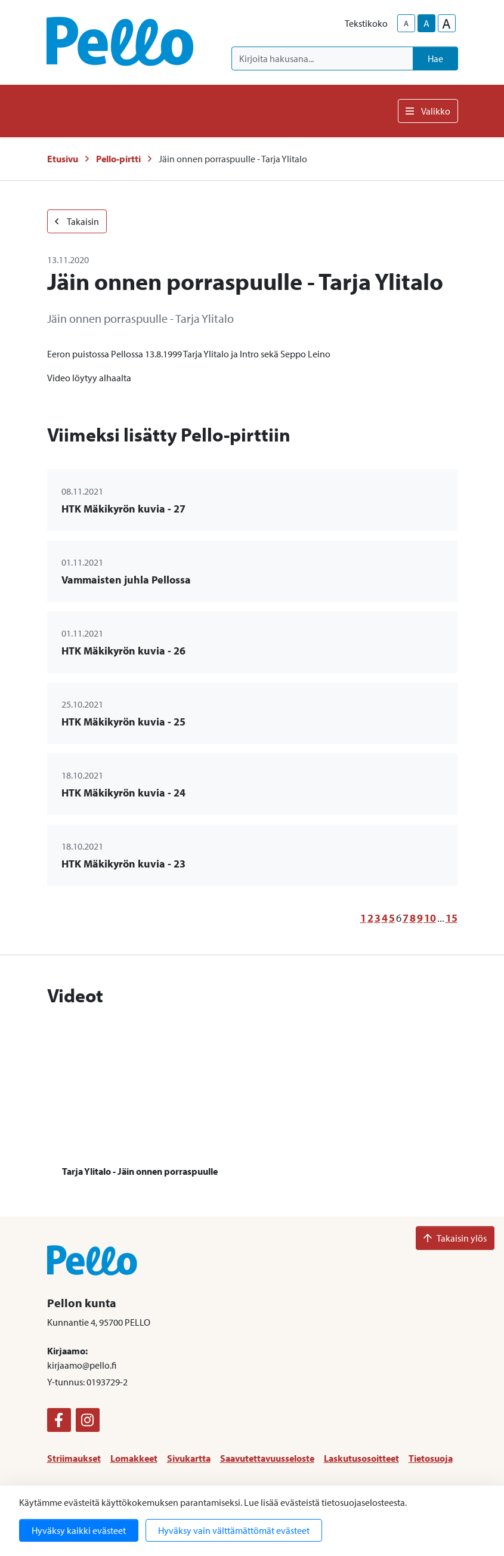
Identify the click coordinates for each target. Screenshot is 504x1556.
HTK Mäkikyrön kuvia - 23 (123, 863)
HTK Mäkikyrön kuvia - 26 (123, 650)
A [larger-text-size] (446, 23)
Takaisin (77, 221)
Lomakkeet (133, 1458)
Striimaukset (74, 1458)
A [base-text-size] (426, 23)
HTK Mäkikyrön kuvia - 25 (123, 721)
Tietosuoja (431, 1458)
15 (451, 918)
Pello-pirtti (118, 159)
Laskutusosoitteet (361, 1458)
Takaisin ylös (455, 1238)
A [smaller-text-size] (406, 23)
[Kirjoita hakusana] (322, 58)
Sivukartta (189, 1458)
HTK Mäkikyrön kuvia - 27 (123, 508)
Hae (435, 58)
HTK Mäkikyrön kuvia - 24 (123, 792)
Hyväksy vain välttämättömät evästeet (234, 1530)
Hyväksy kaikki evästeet (79, 1530)
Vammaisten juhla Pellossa (126, 579)
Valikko (428, 111)
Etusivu (62, 159)
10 (430, 918)
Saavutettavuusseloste (267, 1458)
